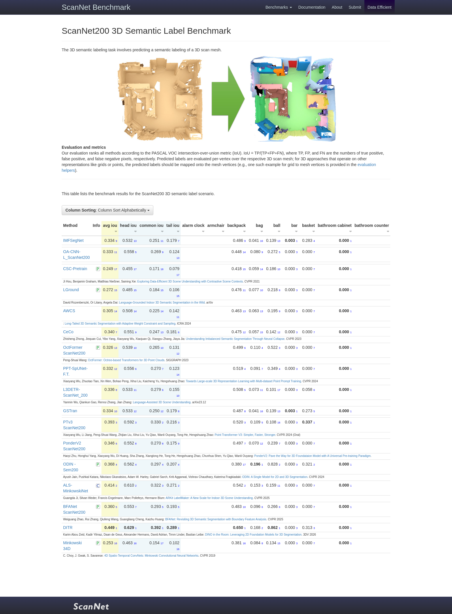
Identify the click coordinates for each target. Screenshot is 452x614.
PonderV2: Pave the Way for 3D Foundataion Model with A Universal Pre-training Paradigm (312, 455)
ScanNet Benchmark (96, 7)
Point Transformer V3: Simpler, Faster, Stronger (245, 434)
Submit (355, 7)
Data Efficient (379, 7)
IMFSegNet (73, 240)
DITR (68, 527)
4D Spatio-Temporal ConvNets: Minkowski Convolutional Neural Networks (151, 555)
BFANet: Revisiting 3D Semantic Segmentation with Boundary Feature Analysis (215, 519)
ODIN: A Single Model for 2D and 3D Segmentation (274, 477)
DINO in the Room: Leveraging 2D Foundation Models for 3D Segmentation (253, 534)
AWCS (69, 310)
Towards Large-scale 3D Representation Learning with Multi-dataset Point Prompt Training (243, 381)
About (337, 7)
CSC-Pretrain (75, 268)
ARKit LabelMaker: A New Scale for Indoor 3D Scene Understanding (209, 498)
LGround (71, 289)
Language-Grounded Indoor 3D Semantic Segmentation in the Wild (162, 302)
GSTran (70, 410)
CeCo (68, 331)
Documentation (311, 7)
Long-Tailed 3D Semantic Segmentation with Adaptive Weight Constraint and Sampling (120, 323)
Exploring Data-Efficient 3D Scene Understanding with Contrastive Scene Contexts (190, 281)
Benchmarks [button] (278, 7)
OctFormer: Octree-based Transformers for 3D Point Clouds (126, 360)
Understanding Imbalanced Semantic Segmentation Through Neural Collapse (235, 338)
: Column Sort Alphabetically (107, 210)
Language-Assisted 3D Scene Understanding (162, 402)
